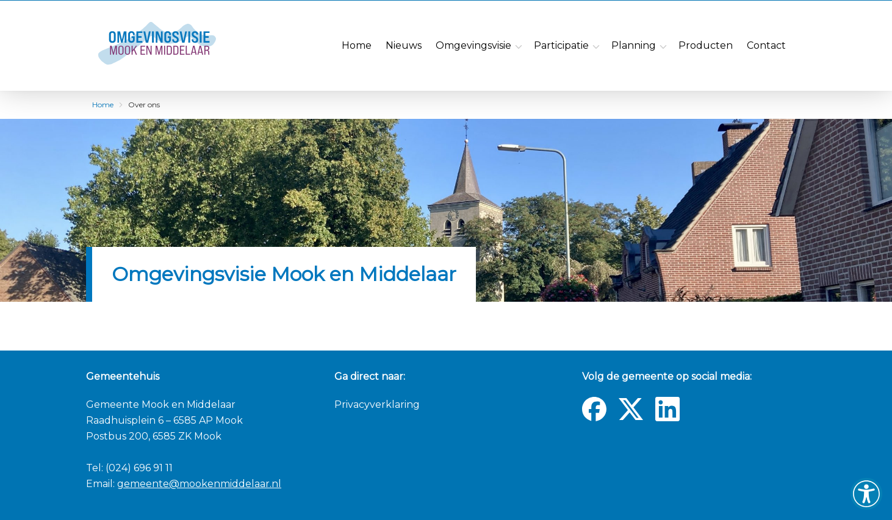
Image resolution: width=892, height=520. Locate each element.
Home (102, 104)
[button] (866, 493)
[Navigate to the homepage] (176, 45)
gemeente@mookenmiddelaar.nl (199, 484)
